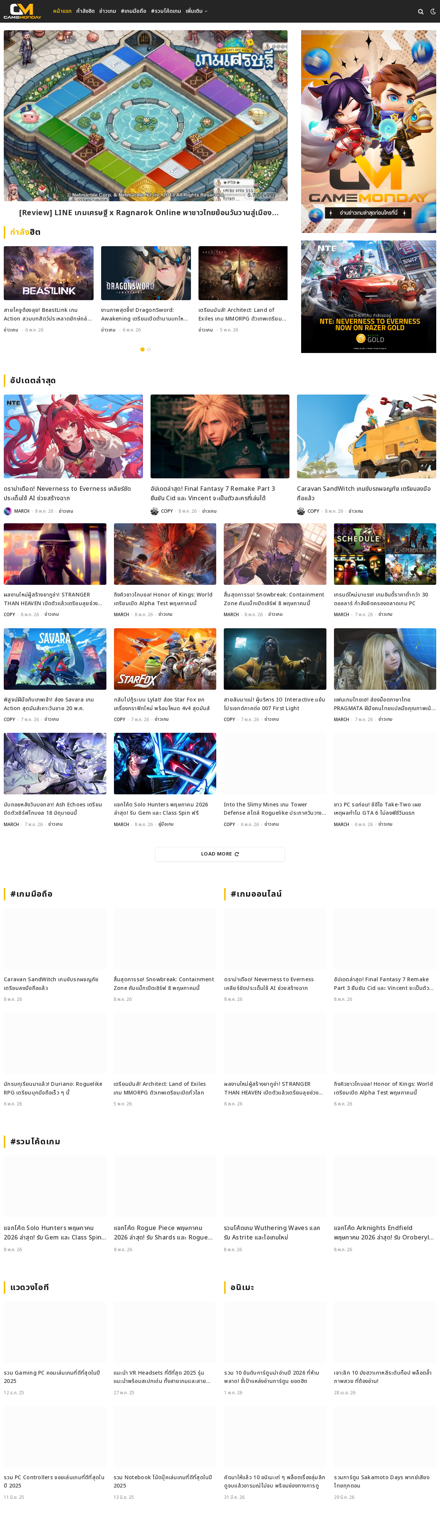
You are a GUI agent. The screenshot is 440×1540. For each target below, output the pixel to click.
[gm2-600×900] (368, 131)
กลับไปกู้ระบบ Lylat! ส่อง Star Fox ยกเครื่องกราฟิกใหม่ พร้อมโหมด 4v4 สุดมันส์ (162, 704)
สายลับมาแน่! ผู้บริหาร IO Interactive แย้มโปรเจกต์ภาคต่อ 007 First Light (274, 704)
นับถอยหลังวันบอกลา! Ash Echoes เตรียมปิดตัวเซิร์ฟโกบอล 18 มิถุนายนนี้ (53, 809)
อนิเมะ (242, 1287)
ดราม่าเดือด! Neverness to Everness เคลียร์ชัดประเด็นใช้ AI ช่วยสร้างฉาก (67, 494)
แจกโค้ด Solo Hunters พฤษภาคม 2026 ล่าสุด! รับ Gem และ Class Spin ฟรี (161, 809)
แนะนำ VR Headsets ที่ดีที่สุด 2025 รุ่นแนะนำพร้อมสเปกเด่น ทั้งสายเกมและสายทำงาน (160, 1377)
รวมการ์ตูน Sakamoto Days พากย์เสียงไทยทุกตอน (381, 1482)
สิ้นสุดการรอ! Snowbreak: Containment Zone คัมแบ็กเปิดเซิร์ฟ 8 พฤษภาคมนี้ (274, 600)
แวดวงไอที (29, 1287)
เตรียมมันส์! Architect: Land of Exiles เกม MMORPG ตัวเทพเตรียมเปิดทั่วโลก (240, 315)
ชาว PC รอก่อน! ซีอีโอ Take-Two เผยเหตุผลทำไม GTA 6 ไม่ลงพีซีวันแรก (378, 809)
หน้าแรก (62, 11)
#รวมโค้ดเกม (166, 11)
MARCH (21, 511)
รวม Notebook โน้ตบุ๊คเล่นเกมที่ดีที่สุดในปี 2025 (163, 1482)
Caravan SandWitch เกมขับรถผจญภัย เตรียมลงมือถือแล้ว (364, 494)
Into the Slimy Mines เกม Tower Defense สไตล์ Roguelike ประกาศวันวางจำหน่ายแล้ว (273, 809)
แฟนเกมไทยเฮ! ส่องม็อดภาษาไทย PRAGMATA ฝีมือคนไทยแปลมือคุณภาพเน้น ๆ (384, 704)
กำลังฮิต (85, 11)
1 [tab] (142, 349)
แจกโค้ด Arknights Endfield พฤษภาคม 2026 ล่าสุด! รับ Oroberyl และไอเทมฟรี (381, 1233)
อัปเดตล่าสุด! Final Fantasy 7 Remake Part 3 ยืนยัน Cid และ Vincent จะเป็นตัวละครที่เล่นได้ (213, 494)
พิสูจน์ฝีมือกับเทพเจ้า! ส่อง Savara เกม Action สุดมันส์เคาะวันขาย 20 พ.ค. (49, 704)
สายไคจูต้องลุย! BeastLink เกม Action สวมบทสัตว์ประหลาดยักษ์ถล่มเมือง (47, 315)
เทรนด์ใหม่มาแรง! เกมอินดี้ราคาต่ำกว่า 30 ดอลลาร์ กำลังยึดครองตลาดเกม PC (381, 600)
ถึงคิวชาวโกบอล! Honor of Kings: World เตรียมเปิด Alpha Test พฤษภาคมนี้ (163, 600)
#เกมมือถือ (133, 11)
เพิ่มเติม (194, 11)
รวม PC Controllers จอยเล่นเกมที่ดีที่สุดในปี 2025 (54, 1482)
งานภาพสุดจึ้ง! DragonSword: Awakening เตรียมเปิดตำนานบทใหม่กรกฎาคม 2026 (144, 315)
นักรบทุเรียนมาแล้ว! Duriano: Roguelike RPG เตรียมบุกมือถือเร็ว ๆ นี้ (53, 1088)
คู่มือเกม (166, 824)
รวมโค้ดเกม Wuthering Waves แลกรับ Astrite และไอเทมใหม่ (272, 1233)
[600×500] (368, 296)
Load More (220, 854)
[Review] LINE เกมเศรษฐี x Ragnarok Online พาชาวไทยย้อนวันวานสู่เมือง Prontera (145, 213)
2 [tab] (149, 349)
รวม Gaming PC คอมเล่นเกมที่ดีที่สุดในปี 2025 (52, 1377)
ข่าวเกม (107, 11)
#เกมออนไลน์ (256, 894)
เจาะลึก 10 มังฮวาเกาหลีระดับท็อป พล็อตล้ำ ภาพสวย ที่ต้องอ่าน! (383, 1377)
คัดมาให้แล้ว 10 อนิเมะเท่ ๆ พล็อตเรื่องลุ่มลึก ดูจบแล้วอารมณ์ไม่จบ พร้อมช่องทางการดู (274, 1482)
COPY (167, 511)
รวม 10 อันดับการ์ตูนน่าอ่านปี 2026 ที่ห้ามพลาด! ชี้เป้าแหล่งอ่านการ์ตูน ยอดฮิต (271, 1377)
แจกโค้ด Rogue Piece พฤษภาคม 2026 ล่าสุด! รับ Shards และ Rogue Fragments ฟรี (161, 1233)
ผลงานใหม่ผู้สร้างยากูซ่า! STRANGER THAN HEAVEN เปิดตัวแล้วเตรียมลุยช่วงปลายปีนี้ (51, 600)
